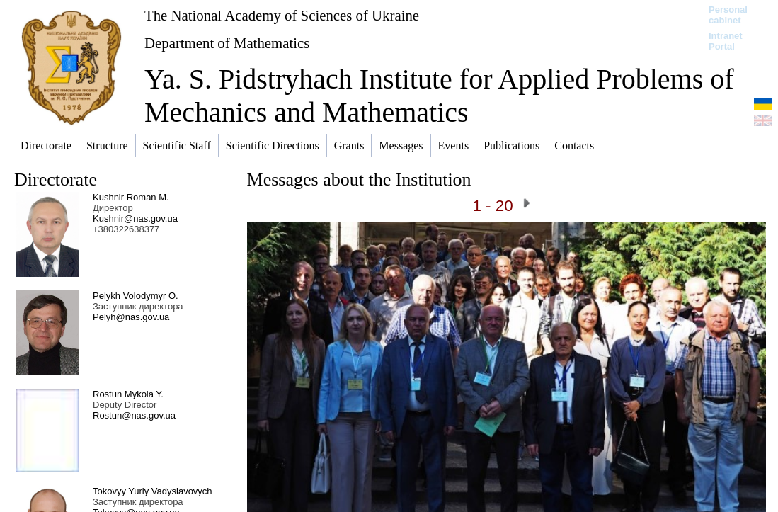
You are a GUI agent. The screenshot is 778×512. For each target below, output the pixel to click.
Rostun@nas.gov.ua (134, 415)
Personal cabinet (728, 14)
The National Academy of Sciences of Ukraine (281, 15)
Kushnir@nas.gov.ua (135, 218)
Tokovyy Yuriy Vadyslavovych (152, 491)
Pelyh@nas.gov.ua (131, 317)
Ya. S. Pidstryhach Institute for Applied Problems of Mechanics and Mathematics (439, 95)
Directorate (55, 179)
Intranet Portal (726, 41)
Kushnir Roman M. (131, 197)
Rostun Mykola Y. (128, 394)
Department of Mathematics (226, 43)
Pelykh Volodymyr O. (135, 295)
